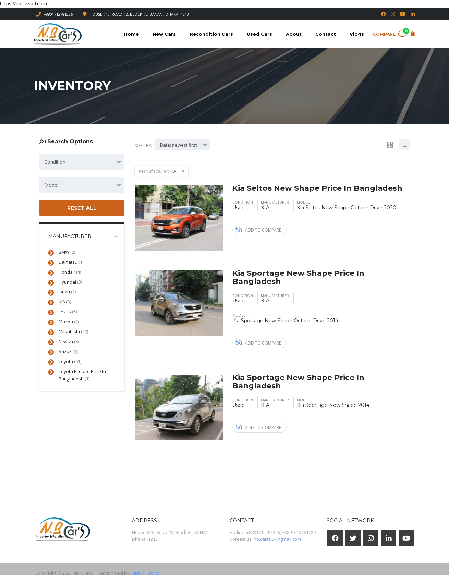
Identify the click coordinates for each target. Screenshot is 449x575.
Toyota (70, 361)
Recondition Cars (211, 34)
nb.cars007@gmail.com (277, 539)
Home (131, 34)
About (294, 34)
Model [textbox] (51, 185)
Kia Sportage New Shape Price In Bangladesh (298, 277)
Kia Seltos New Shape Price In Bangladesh (317, 188)
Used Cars (259, 34)
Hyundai (70, 282)
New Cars (164, 34)
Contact (325, 34)
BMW (67, 252)
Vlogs (357, 34)
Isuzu (67, 292)
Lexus (68, 312)
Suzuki (68, 351)
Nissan (69, 341)
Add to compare (258, 230)
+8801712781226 (58, 14)
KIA (65, 302)
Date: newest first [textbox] (178, 145)
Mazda (69, 321)
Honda (70, 272)
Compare (389, 33)
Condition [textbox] (54, 162)
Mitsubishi (73, 331)
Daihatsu (71, 262)
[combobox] (81, 162)
